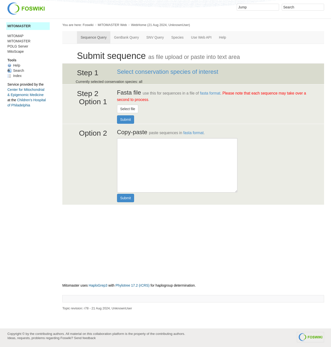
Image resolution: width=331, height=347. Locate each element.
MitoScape (15, 51)
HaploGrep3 (98, 285)
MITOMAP (15, 36)
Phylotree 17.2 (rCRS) (133, 285)
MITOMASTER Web (112, 25)
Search (15, 71)
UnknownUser (178, 25)
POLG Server (17, 46)
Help (13, 65)
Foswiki (88, 25)
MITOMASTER (19, 26)
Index (14, 76)
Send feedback (85, 338)
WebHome (138, 25)
